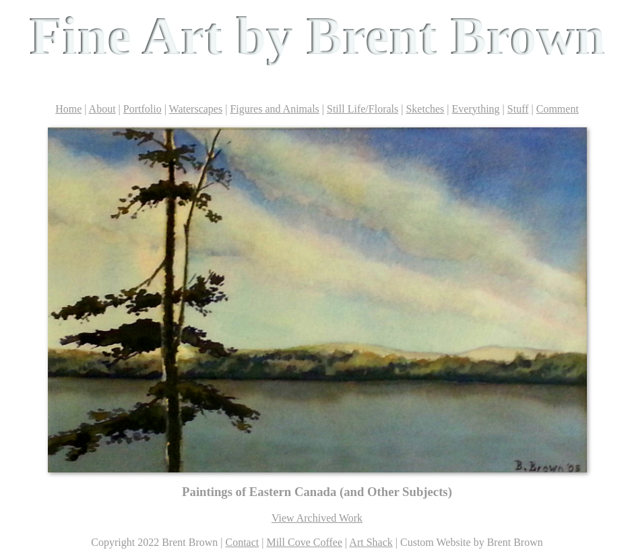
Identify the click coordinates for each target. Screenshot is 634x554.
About (102, 109)
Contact (242, 542)
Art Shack (370, 542)
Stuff (518, 109)
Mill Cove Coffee (304, 542)
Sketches (425, 109)
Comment (557, 109)
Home (68, 109)
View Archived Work (317, 518)
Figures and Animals (274, 109)
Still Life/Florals (362, 109)
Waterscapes (196, 109)
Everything (476, 109)
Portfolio (142, 109)
